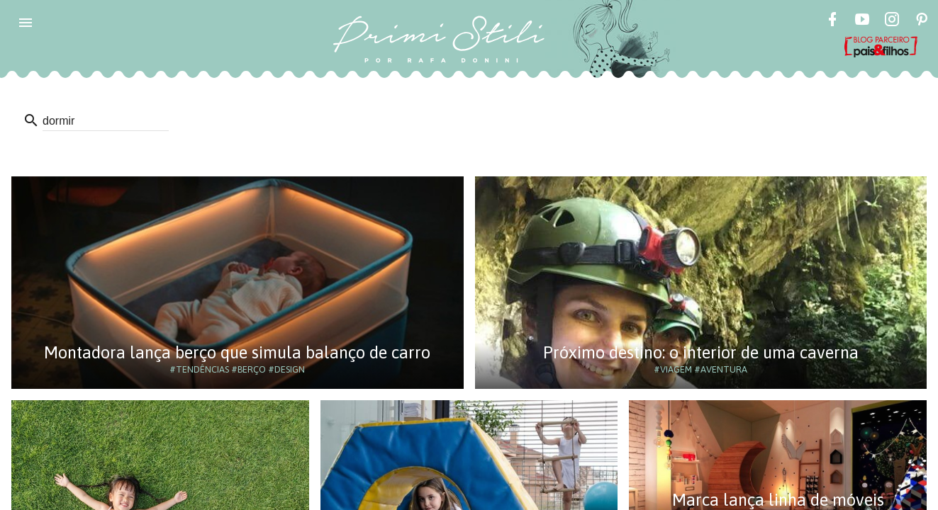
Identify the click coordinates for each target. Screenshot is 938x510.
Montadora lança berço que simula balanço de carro (237, 352)
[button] (26, 23)
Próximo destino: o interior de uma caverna (701, 352)
